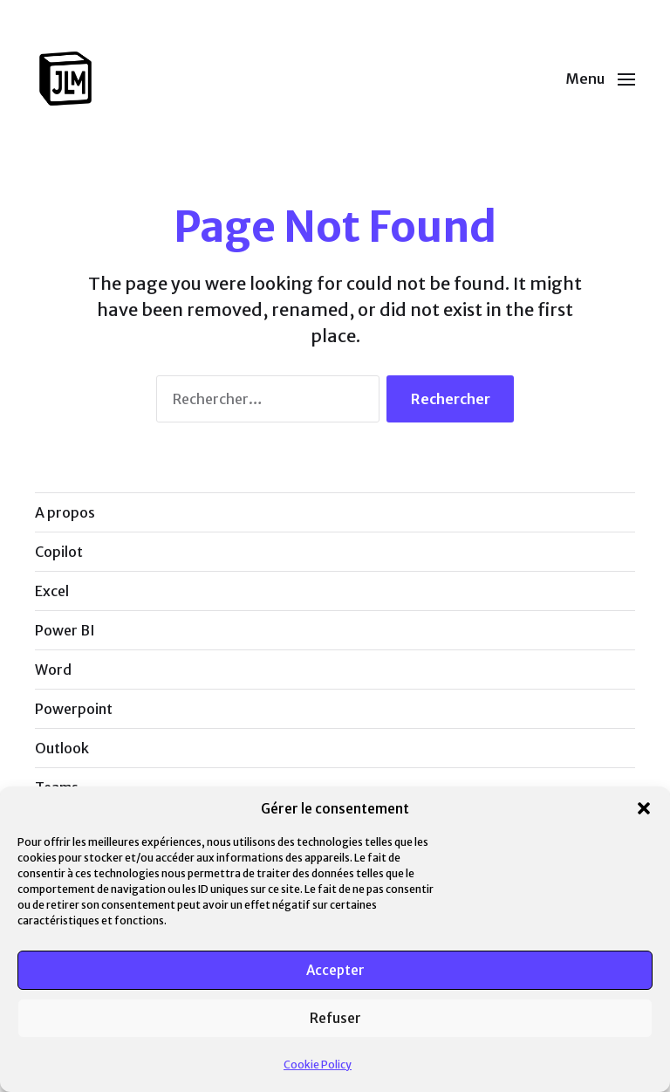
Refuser (335, 1018)
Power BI (65, 630)
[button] (644, 808)
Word (53, 669)
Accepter (335, 970)
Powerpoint (74, 709)
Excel (52, 591)
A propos (65, 512)
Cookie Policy (318, 1064)
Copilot (59, 551)
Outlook (62, 748)
